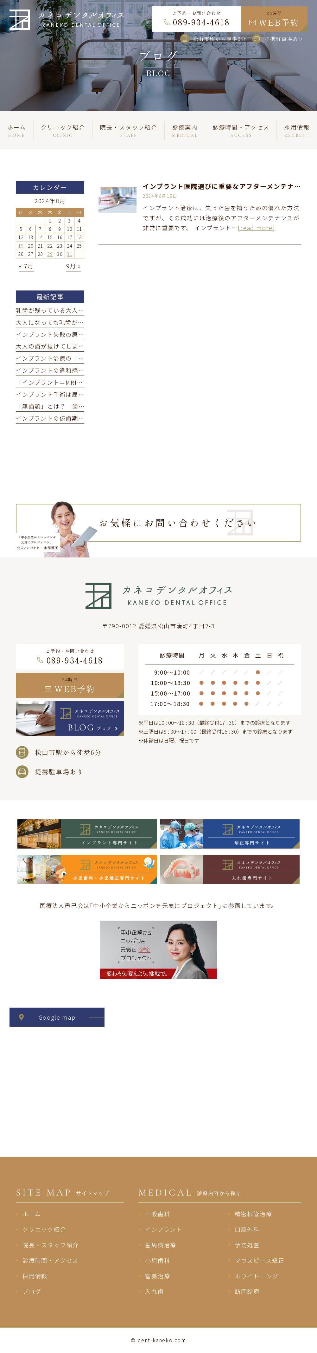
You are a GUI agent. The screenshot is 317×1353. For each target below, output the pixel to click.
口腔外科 (247, 1229)
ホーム (31, 1214)
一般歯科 (157, 1214)
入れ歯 (154, 1291)
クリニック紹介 (44, 1229)
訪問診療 (247, 1291)
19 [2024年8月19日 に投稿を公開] (21, 246)
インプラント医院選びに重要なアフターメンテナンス (225, 186)
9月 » (73, 266)
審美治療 (157, 1276)
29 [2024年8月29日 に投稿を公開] (50, 254)
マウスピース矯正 (259, 1260)
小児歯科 (157, 1260)
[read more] (256, 227)
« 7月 (26, 266)
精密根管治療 (253, 1214)
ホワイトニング (257, 1276)
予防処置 (247, 1245)
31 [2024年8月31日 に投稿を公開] (70, 254)
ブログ (31, 1291)
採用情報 (35, 1276)
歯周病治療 (160, 1245)
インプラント (163, 1229)
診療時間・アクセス (50, 1260)
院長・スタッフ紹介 (50, 1245)
